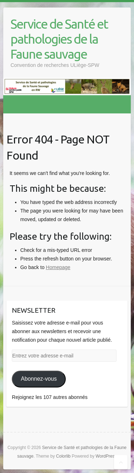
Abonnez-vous (39, 379)
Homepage (58, 267)
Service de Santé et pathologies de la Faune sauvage (59, 38)
